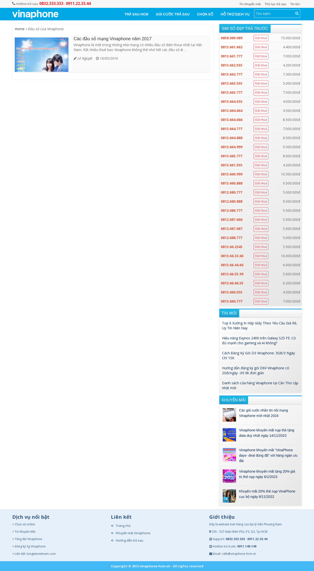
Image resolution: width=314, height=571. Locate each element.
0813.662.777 (231, 74)
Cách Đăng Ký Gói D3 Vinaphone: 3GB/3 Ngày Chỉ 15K (258, 355)
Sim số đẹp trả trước (245, 29)
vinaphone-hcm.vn (155, 566)
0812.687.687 (231, 228)
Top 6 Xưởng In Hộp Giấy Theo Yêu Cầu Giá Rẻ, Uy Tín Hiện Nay (259, 325)
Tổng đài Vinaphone (28, 539)
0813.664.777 (231, 128)
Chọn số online (25, 524)
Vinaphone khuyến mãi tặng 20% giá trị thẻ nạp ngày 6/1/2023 (267, 474)
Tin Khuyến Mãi (25, 532)
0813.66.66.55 (232, 283)
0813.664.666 (231, 119)
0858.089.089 (231, 38)
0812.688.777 (231, 237)
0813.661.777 (231, 56)
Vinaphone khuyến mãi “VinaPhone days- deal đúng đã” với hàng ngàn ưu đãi (268, 455)
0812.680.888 (231, 201)
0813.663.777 (231, 92)
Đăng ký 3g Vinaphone (30, 546)
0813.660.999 (231, 174)
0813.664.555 (231, 101)
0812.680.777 (231, 192)
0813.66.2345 (231, 246)
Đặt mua (261, 38)
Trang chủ (123, 525)
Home (20, 29)
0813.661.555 (231, 165)
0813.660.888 (231, 183)
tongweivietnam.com (41, 554)
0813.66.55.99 (232, 274)
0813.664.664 (231, 110)
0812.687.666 (231, 219)
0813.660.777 (231, 301)
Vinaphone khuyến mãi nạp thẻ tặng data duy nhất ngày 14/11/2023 (266, 433)
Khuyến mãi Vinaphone (133, 533)
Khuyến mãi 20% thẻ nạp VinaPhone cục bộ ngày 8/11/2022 (267, 494)
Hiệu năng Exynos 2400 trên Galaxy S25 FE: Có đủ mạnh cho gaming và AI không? (259, 340)
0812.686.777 (231, 210)
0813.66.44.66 (232, 265)
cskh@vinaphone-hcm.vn (239, 554)
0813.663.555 (231, 83)
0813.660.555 (231, 292)
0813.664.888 (231, 137)
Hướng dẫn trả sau (129, 540)
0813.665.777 (231, 156)
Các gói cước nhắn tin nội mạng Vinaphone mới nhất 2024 (263, 413)
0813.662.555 (231, 65)
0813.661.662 (231, 47)
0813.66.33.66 (232, 255)
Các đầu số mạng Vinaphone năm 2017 (113, 38)
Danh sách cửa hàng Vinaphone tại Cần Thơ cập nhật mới (260, 385)
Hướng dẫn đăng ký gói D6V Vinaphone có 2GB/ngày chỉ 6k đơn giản (255, 370)
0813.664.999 (231, 147)
